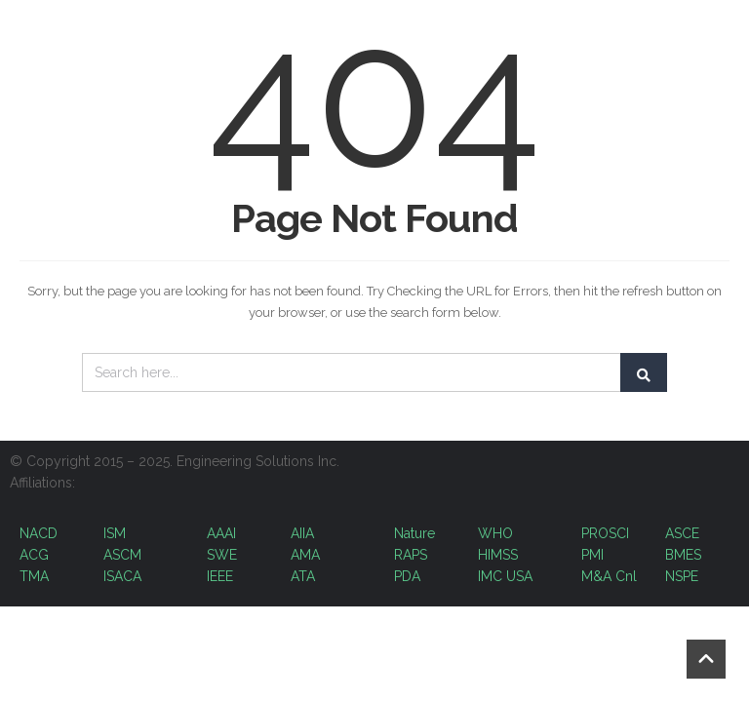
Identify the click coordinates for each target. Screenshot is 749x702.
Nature (414, 533)
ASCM (122, 555)
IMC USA (505, 576)
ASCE (682, 533)
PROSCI (605, 533)
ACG (34, 555)
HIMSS (498, 555)
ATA (303, 576)
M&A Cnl (609, 576)
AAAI (221, 533)
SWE (222, 555)
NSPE (681, 576)
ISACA (122, 576)
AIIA (302, 533)
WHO (495, 533)
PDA (407, 576)
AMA (305, 555)
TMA (34, 576)
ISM (114, 533)
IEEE (220, 576)
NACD (39, 533)
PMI (594, 555)
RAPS (410, 555)
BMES (683, 555)
